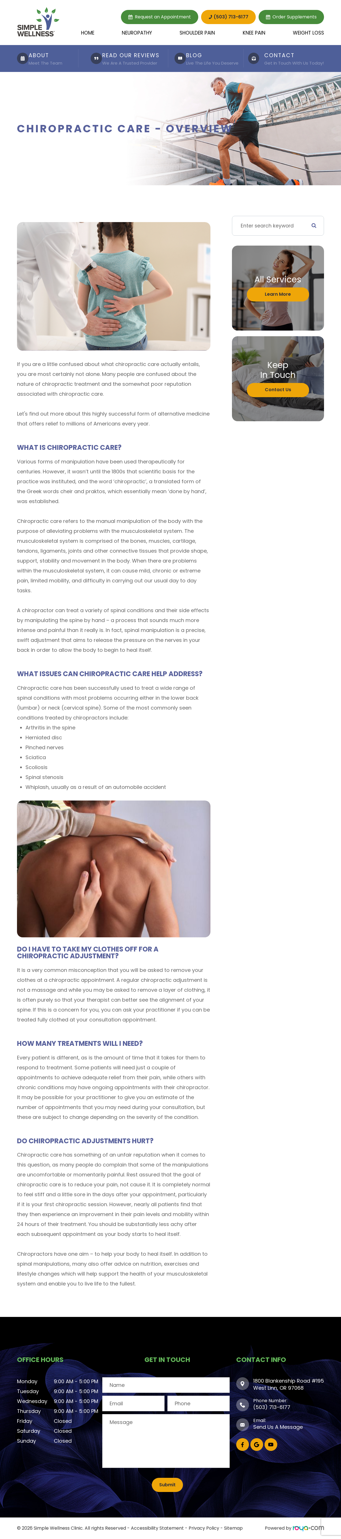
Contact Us (278, 389)
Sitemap (233, 1528)
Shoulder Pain (197, 32)
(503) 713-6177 (231, 17)
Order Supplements (294, 17)
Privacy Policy (204, 1528)
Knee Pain (254, 32)
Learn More (278, 294)
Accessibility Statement (157, 1528)
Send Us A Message (278, 1427)
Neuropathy (137, 32)
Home (87, 32)
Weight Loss (308, 32)
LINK (21, 48)
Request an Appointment (163, 17)
